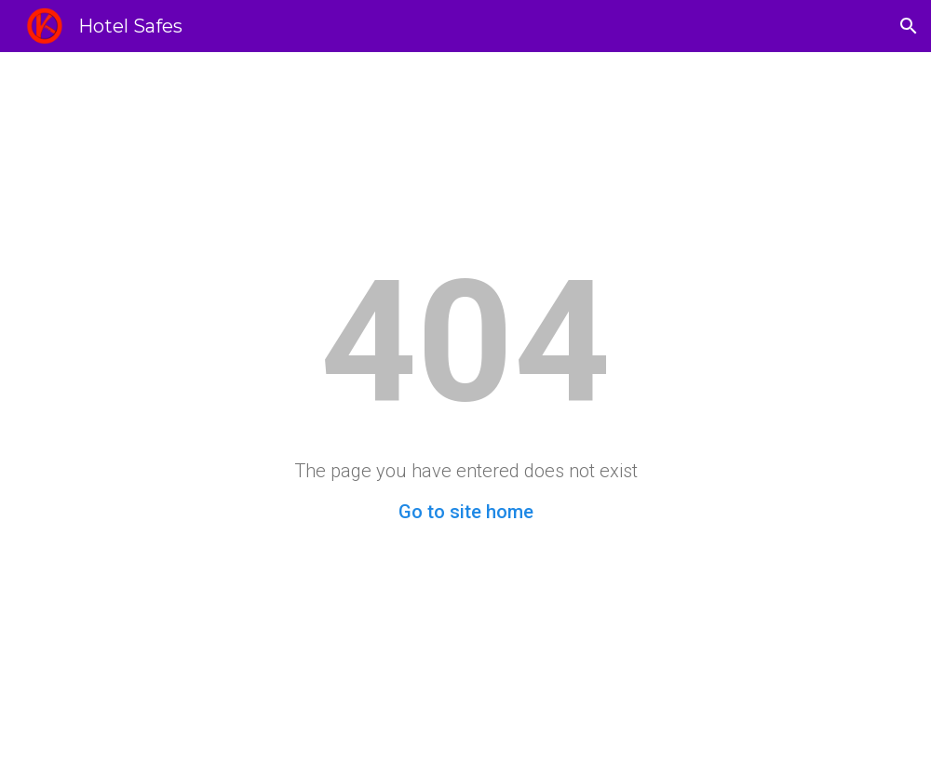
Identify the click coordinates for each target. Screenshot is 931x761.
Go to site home (465, 512)
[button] (908, 26)
